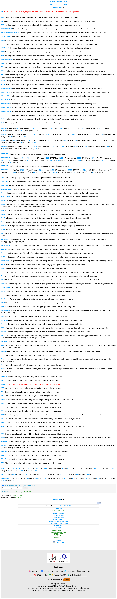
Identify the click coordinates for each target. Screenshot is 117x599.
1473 (52, 170)
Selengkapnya (83, 571)
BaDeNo (58, 536)
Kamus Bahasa (58, 515)
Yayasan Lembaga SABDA (52, 571)
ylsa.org (73, 590)
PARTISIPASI (57, 579)
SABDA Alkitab (41, 575)
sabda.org (81, 590)
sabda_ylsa (34, 571)
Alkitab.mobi (58, 526)
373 (36, 131)
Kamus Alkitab (58, 513)
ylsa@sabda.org (59, 590)
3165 (38, 128)
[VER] (51, 4)
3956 (50, 128)
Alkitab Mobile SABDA (58, 2)
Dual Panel (58, 542)
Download (58, 509)
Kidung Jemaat (58, 519)
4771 (93, 172)
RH (65, 506)
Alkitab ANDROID (58, 511)
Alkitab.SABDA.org (58, 530)
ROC (69, 506)
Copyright (58, 528)
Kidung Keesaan (58, 518)
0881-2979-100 (41, 590)
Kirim (25, 488)
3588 (60, 128)
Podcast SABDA (57, 575)
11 (60, 7)
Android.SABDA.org (58, 532)
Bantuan (58, 540)
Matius (56, 7)
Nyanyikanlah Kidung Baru (58, 521)
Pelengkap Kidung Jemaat (58, 523)
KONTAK (49, 579)
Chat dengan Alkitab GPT (23, 492)
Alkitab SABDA (17, 495)
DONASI (66, 579)
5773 (27, 158)
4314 (32, 128)
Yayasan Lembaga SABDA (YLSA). (51, 586)
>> (65, 7)
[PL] (61, 4)
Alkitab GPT (18, 497)
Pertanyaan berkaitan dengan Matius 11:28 (20, 486)
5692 (107, 160)
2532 (82, 128)
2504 (4, 131)
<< (51, 7)
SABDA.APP (58, 534)
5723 (10, 160)
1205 (18, 128)
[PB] (65, 4)
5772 (58, 160)
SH (61, 506)
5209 (23, 131)
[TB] (56, 4)
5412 (100, 128)
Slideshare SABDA (76, 575)
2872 (73, 128)
